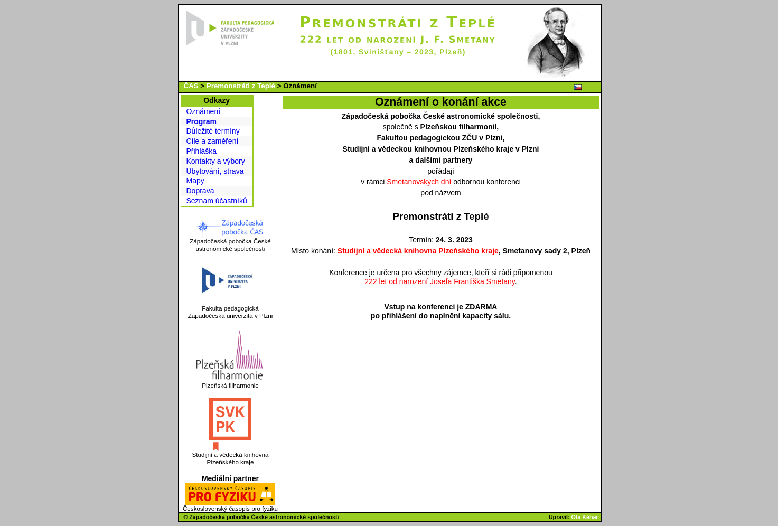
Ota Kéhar (584, 517)
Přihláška (201, 151)
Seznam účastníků (216, 200)
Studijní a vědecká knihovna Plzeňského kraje (418, 251)
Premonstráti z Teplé (241, 86)
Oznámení (203, 111)
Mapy (195, 180)
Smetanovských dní (419, 181)
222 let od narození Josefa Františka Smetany (439, 281)
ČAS (191, 86)
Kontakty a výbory (215, 161)
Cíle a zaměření (212, 141)
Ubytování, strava (215, 171)
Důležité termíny (213, 131)
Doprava (200, 190)
